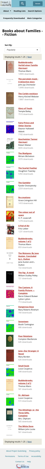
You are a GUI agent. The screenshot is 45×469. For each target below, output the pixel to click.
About (7, 10)
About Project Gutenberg (16, 451)
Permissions (10, 456)
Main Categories (34, 18)
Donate (37, 3)
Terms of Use (23, 456)
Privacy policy (34, 451)
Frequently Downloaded (14, 18)
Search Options (35, 11)
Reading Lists (20, 11)
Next (29, 57)
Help (29, 461)
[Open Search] (22, 3)
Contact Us (19, 461)
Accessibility (36, 456)
